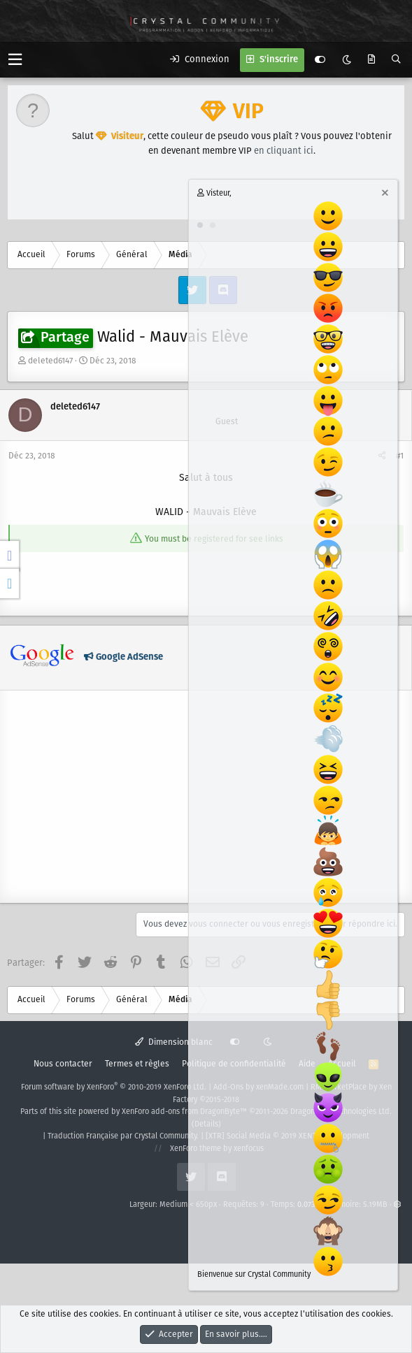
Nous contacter (63, 1064)
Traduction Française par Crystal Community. (123, 1136)
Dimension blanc (174, 1042)
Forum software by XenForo (113, 1087)
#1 (400, 456)
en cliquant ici (283, 151)
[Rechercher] (396, 60)
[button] (15, 60)
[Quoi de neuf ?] (371, 60)
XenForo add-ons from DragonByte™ (184, 1112)
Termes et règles (137, 1064)
